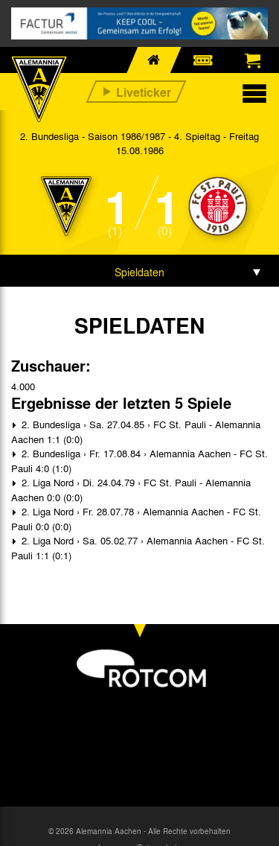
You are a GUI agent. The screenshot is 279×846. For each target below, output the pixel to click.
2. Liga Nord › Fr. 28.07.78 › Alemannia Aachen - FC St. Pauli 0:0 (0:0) (136, 518)
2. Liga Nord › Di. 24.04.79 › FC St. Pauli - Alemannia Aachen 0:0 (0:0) (131, 489)
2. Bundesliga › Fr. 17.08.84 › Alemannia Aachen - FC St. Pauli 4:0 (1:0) (139, 460)
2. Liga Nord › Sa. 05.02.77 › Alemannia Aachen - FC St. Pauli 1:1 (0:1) (138, 547)
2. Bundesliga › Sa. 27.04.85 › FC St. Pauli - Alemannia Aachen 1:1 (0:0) (135, 431)
